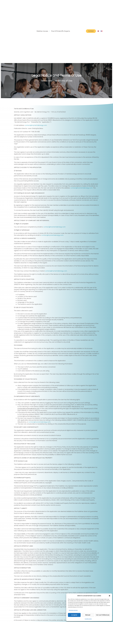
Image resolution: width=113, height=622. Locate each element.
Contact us (56, 86)
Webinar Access (42, 31)
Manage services (73, 610)
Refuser (87, 615)
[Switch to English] (98, 31)
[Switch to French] (101, 31)
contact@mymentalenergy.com (81, 188)
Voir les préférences (102, 615)
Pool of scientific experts (60, 31)
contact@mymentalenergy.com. (36, 125)
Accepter (74, 615)
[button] (109, 596)
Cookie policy (88, 619)
